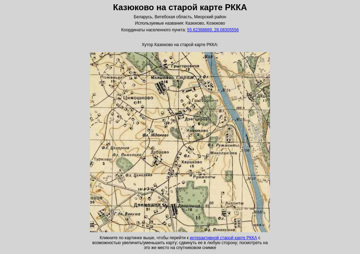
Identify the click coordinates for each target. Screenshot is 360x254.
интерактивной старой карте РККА (223, 237)
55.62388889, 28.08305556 (213, 29)
